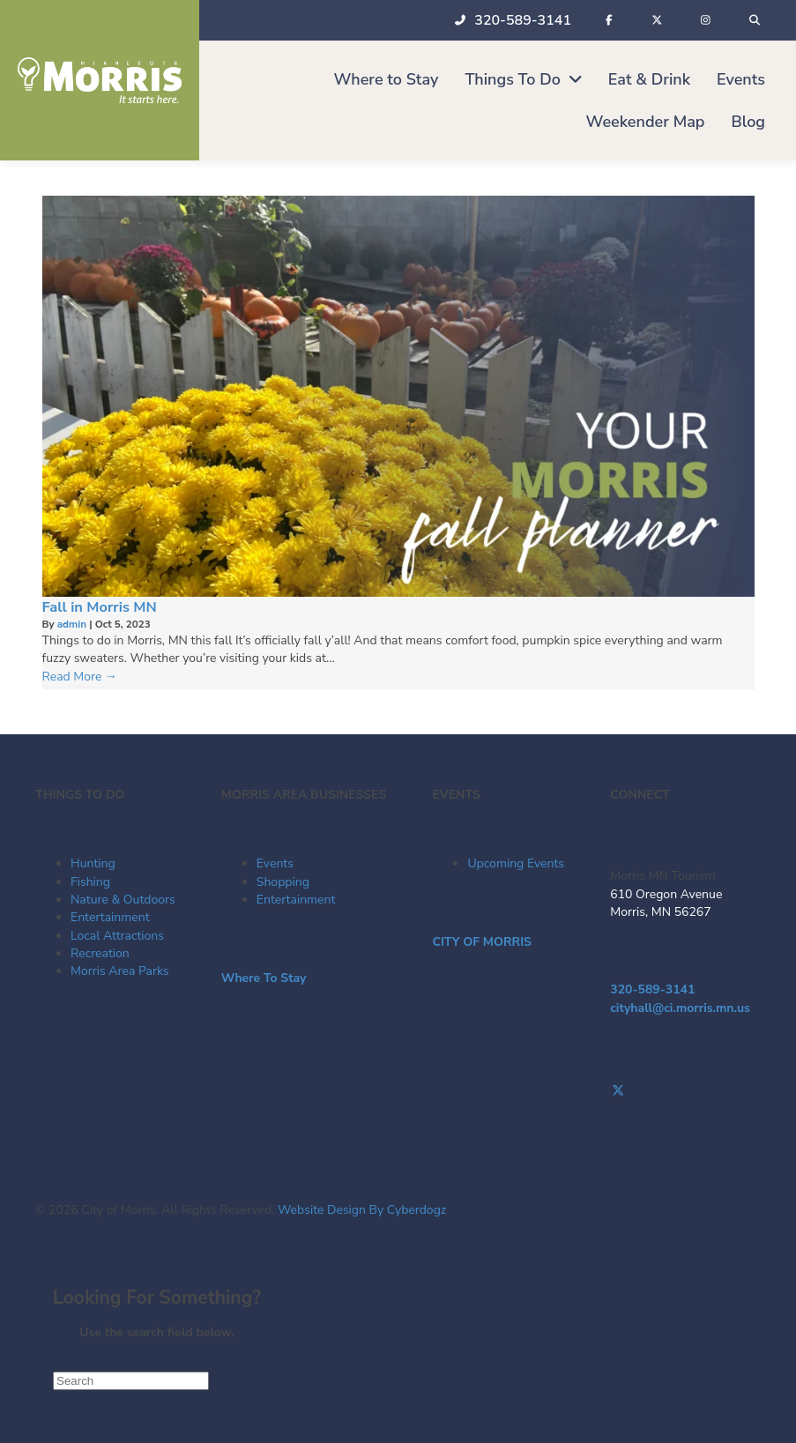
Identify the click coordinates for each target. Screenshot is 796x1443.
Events (275, 863)
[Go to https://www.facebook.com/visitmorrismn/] (685, 1073)
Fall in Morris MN (99, 607)
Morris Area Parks (120, 971)
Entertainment (110, 917)
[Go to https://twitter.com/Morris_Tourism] (685, 1091)
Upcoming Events (515, 863)
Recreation (100, 953)
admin (73, 624)
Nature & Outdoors (123, 899)
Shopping (283, 882)
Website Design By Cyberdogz (362, 1209)
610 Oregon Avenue (666, 894)
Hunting (93, 863)
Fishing (90, 882)
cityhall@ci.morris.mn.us (680, 1008)
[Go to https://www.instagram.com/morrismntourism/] (685, 1110)
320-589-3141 (652, 989)
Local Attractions (117, 935)
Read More (80, 676)
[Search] (131, 1381)
